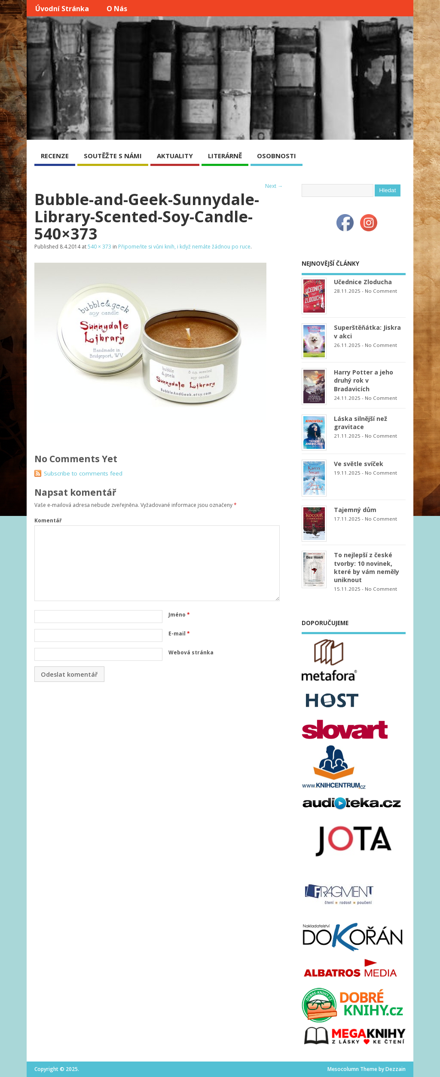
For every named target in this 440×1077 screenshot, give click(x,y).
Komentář (47, 520)
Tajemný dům (355, 510)
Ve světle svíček (358, 464)
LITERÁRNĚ (225, 155)
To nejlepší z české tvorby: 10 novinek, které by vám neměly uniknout (366, 567)
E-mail (179, 633)
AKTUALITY (175, 155)
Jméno (179, 614)
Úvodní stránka (62, 8)
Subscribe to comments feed (83, 473)
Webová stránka (191, 652)
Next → (274, 186)
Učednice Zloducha (363, 282)
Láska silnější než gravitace (360, 422)
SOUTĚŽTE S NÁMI (113, 155)
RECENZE (55, 155)
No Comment (381, 291)
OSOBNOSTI (276, 155)
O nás (117, 8)
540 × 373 (99, 246)
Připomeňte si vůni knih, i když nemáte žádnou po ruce (184, 246)
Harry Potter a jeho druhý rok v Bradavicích (363, 380)
